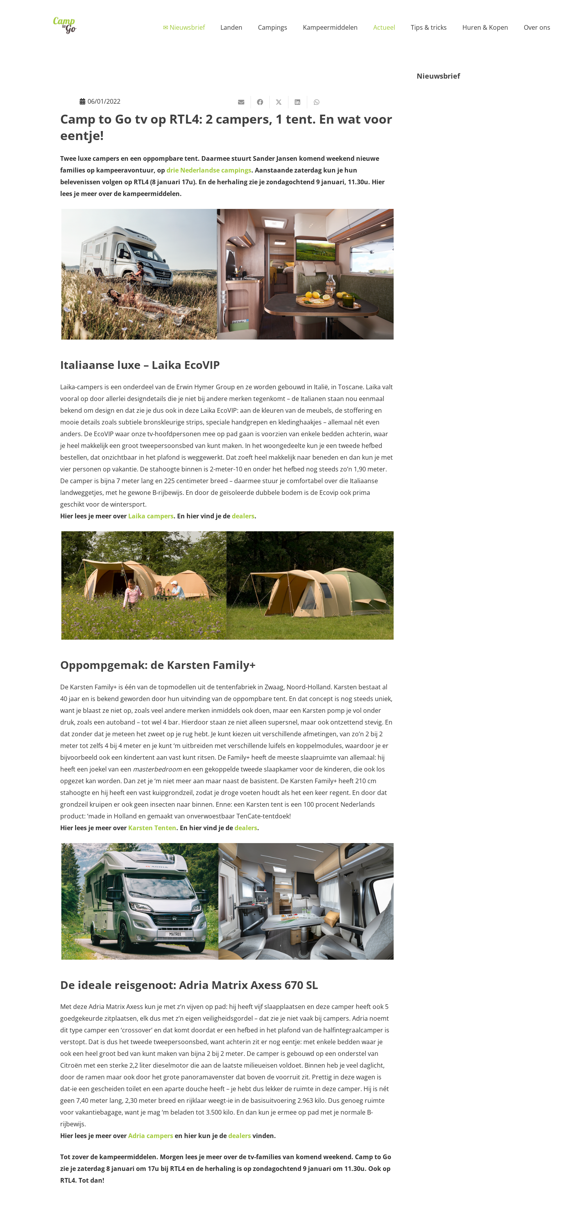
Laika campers (151, 516)
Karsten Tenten (152, 828)
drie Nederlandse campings (209, 170)
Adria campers (150, 1135)
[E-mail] (241, 102)
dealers (243, 516)
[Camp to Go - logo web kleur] (64, 25)
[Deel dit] (260, 102)
